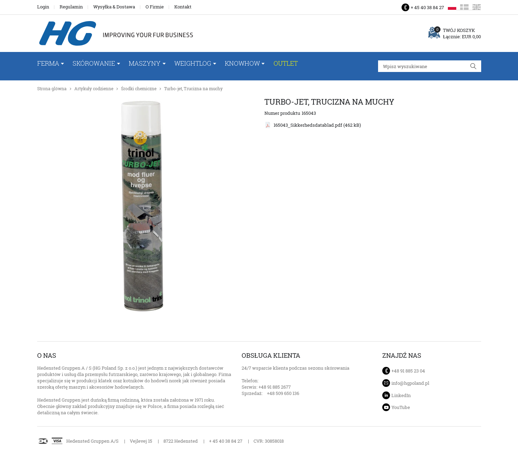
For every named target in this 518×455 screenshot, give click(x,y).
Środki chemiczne (138, 89)
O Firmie (155, 7)
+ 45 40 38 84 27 (427, 7)
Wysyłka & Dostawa (114, 7)
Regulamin (71, 7)
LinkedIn (401, 395)
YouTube (400, 407)
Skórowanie (94, 63)
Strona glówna (52, 89)
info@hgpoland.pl (410, 383)
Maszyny (145, 63)
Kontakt (182, 7)
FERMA (48, 63)
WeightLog (192, 63)
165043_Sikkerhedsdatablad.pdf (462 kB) (317, 125)
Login (43, 7)
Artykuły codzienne (93, 89)
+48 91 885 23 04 (408, 371)
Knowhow (242, 63)
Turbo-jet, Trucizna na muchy (193, 89)
